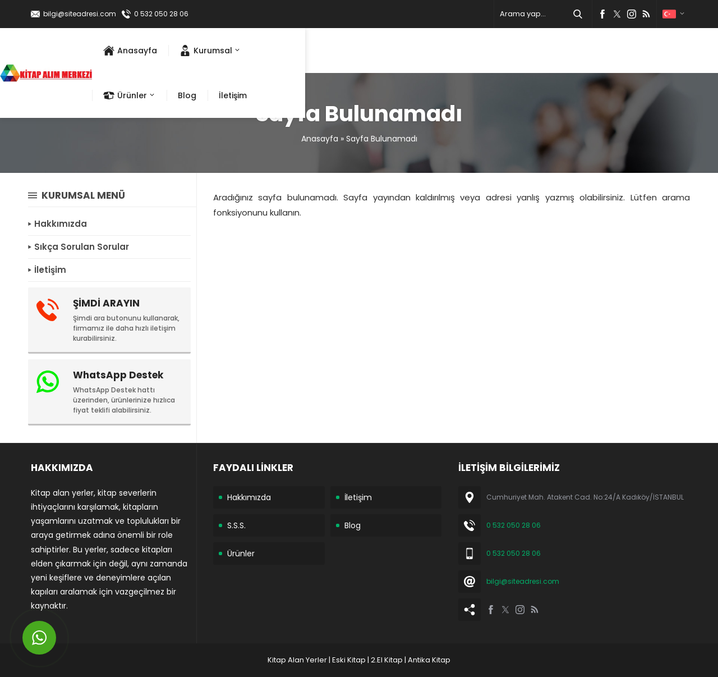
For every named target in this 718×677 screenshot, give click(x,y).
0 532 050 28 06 (161, 14)
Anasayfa (319, 138)
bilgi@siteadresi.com (79, 14)
